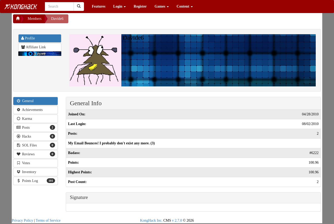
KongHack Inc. (151, 220)
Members (34, 19)
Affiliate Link (33, 47)
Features (98, 6)
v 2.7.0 (177, 220)
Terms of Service (48, 220)
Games (161, 6)
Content (185, 6)
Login (119, 6)
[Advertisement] (110, 20)
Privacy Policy (22, 220)
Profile (28, 38)
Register (140, 6)
